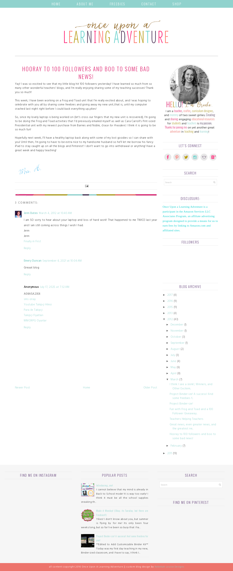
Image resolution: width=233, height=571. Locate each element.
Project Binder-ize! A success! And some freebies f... (191, 396)
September (178, 343)
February (176, 446)
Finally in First (32, 241)
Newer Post (22, 388)
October (176, 337)
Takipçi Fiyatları (33, 315)
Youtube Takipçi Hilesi (38, 305)
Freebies (118, 3)
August (175, 349)
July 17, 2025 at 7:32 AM (55, 287)
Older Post (150, 388)
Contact (149, 3)
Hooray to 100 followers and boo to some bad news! (193, 436)
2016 (170, 301)
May (173, 367)
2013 (170, 313)
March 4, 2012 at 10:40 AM (55, 213)
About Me (85, 3)
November (177, 331)
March (175, 380)
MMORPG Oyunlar (35, 321)
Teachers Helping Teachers (186, 419)
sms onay (30, 299)
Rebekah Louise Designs (169, 567)
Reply (27, 248)
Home (56, 3)
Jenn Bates (31, 213)
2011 (169, 453)
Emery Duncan (32, 261)
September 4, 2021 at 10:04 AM (62, 261)
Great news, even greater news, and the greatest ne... (193, 427)
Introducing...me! (104, 485)
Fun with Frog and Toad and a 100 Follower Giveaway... (191, 411)
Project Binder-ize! (181, 404)
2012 (170, 319)
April (174, 373)
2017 (170, 295)
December (177, 325)
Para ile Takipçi (33, 310)
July (173, 355)
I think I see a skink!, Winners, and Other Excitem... (191, 387)
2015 (170, 307)
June (173, 361)
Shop (176, 3)
